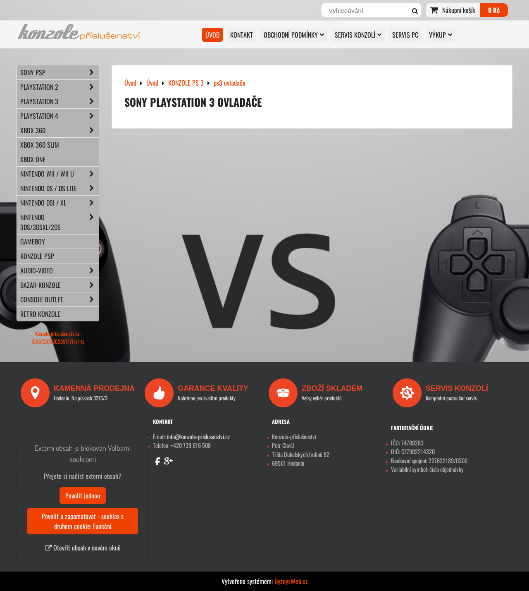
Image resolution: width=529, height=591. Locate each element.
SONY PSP (59, 72)
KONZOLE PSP (37, 256)
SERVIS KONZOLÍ (358, 35)
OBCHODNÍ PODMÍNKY (294, 35)
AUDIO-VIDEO (59, 270)
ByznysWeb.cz (291, 581)
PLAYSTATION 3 (59, 101)
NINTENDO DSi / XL (59, 203)
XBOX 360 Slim (39, 145)
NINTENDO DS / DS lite (59, 188)
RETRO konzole (40, 314)
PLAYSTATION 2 (59, 87)
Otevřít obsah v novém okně (83, 548)
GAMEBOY (32, 241)
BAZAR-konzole (59, 285)
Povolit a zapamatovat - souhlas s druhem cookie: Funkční (83, 521)
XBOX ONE (32, 159)
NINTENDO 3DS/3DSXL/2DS (59, 222)
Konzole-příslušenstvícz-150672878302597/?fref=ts (58, 337)
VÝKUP (440, 35)
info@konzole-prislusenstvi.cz (198, 436)
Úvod (212, 35)
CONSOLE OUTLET (59, 299)
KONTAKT (241, 35)
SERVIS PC (405, 35)
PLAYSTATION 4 (59, 116)
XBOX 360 (59, 130)
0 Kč (494, 9)
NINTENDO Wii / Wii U (59, 174)
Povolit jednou (82, 495)
